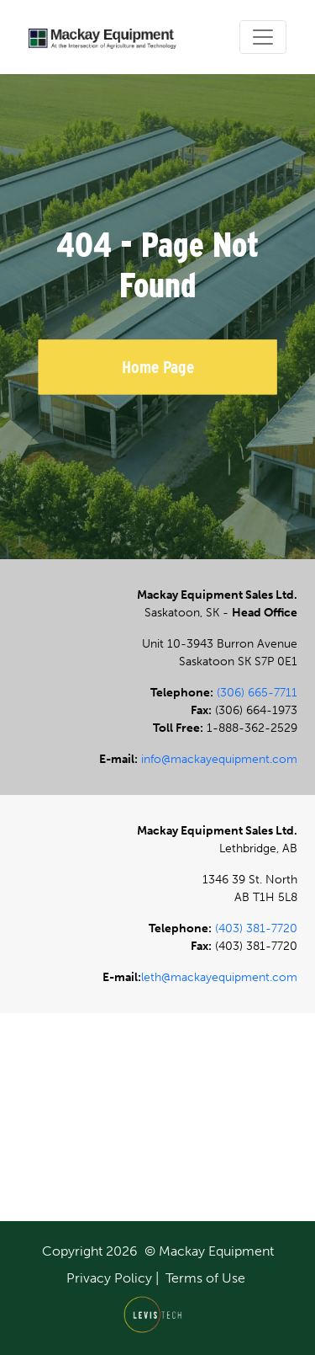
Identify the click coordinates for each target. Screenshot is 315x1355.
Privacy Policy (109, 1278)
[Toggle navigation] (262, 37)
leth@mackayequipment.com (219, 977)
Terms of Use (205, 1278)
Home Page (158, 366)
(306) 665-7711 (257, 693)
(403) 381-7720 (256, 928)
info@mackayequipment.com (219, 759)
